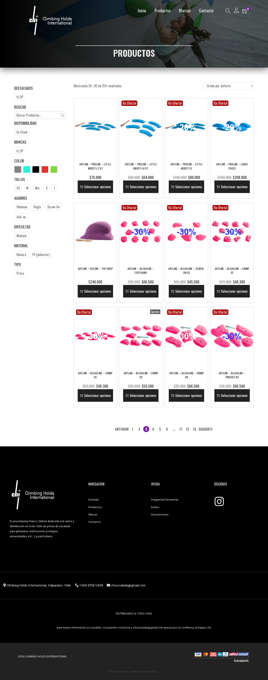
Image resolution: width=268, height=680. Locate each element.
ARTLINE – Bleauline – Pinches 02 (232, 375)
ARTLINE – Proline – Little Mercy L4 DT (141, 166)
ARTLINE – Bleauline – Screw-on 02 (186, 270)
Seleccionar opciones (95, 186)
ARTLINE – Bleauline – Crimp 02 (95, 375)
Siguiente (205, 429)
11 (180, 429)
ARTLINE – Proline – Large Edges (232, 166)
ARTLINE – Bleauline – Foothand (141, 270)
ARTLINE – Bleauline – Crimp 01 (232, 270)
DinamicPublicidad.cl (144, 672)
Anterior (122, 429)
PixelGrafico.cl (119, 672)
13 (194, 429)
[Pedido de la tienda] (229, 86)
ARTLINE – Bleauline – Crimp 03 (141, 375)
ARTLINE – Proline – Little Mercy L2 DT (95, 166)
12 (187, 429)
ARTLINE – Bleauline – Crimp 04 (186, 375)
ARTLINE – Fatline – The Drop (95, 268)
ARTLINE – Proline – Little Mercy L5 (186, 166)
